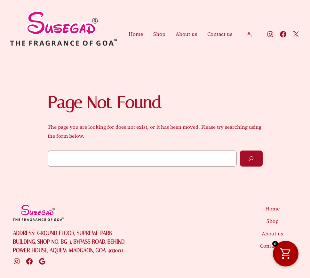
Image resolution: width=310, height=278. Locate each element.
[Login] (248, 34)
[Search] (251, 158)
